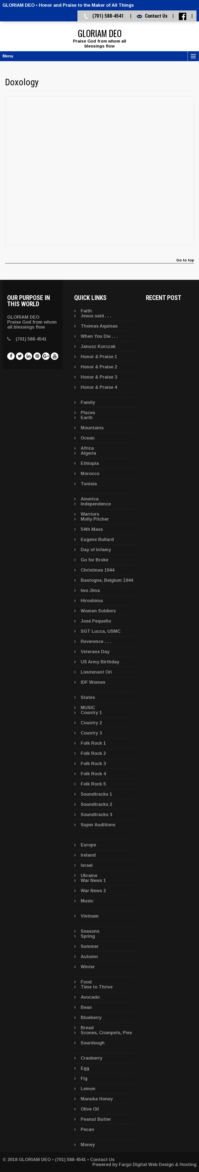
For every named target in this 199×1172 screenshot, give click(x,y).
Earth (87, 417)
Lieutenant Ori (96, 672)
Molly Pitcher (95, 519)
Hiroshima (92, 600)
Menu (7, 56)
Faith (86, 310)
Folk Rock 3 (93, 763)
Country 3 (91, 733)
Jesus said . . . (96, 315)
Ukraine (89, 875)
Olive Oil (90, 1109)
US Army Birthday (100, 661)
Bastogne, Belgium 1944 (107, 580)
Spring (88, 936)
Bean (86, 1007)
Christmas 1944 (97, 570)
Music (87, 900)
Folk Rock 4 (93, 773)
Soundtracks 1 (96, 794)
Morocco (90, 473)
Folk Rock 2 (93, 753)
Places (88, 412)
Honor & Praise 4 (99, 387)
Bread (87, 1027)
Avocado (90, 997)
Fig (84, 1078)
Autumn (89, 956)
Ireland (88, 855)
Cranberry (91, 1058)
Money (88, 1144)
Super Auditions (98, 824)
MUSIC (88, 707)
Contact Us (156, 16)
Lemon (88, 1088)
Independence (96, 503)
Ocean (88, 438)
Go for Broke (94, 559)
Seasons (90, 931)
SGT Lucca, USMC (101, 631)
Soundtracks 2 (96, 804)
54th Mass (92, 529)
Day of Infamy (96, 549)
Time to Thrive (97, 986)
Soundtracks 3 (96, 814)
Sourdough (93, 1042)
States (88, 697)
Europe (88, 844)
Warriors (90, 514)
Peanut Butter (96, 1119)
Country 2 (91, 722)
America (90, 498)
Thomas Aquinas (99, 326)
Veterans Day (95, 651)
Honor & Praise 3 (99, 377)
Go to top (185, 260)
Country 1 (91, 712)
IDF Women (93, 682)
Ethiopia (90, 463)
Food (86, 981)
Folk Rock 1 (93, 743)
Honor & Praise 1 (99, 356)
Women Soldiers (98, 610)
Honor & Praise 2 (99, 366)
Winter (88, 966)
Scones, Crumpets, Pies (106, 1032)
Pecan (87, 1129)
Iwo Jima (90, 590)
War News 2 (93, 890)
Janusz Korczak (98, 346)
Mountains (92, 427)
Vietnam (90, 916)
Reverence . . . (96, 641)
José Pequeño (96, 621)
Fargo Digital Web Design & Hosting (158, 1164)
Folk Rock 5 (93, 783)
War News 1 (93, 880)
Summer (90, 946)
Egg (85, 1068)
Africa (87, 448)
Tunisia (89, 483)
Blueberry (91, 1017)
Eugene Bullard (97, 539)
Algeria (88, 453)
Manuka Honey (97, 1098)
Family (88, 402)
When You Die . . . (99, 336)
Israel (87, 865)
